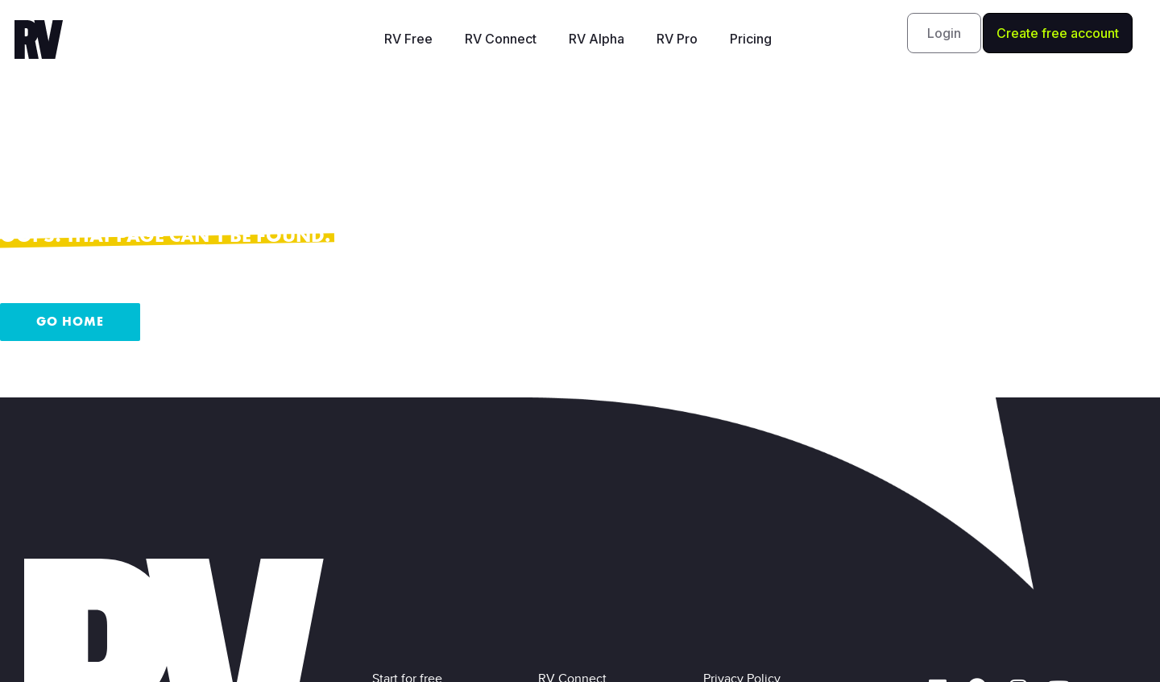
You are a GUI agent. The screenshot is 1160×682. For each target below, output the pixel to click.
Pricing (751, 39)
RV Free (408, 39)
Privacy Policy (745, 531)
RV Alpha (596, 39)
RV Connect (500, 39)
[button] (944, 33)
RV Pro (677, 39)
